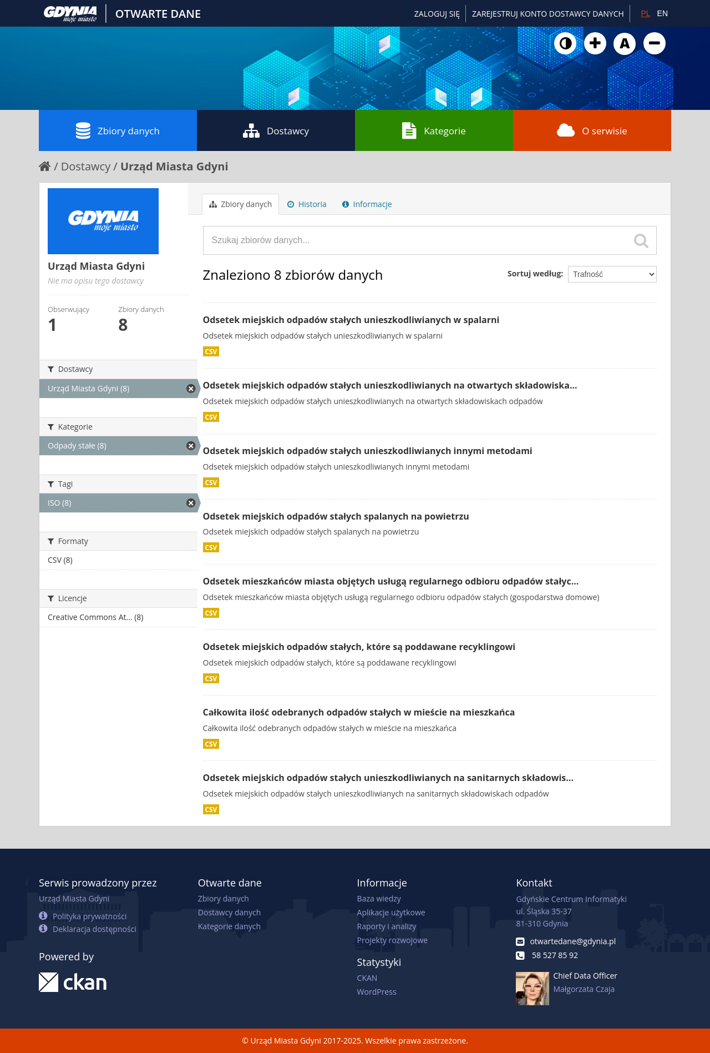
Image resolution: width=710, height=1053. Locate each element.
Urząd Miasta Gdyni (174, 166)
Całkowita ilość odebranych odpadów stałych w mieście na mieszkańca (359, 712)
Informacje (367, 204)
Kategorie (434, 130)
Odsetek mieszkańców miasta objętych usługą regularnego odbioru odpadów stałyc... (391, 581)
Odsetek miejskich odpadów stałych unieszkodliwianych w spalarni (351, 320)
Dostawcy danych (229, 912)
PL (645, 13)
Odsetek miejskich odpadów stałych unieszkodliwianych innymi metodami (367, 451)
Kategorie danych (229, 926)
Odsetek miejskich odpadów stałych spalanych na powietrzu (336, 516)
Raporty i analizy (387, 926)
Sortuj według (534, 273)
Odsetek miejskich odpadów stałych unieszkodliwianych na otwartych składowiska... (390, 385)
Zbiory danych (118, 130)
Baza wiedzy (379, 898)
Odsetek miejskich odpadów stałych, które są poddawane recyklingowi (359, 647)
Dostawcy (276, 130)
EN (662, 13)
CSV (211, 351)
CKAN (367, 978)
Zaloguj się (437, 13)
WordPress (377, 991)
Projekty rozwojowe (392, 940)
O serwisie (592, 130)
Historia (307, 204)
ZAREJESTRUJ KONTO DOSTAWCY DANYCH (548, 13)
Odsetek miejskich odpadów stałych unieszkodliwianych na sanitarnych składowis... (388, 778)
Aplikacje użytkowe (391, 912)
